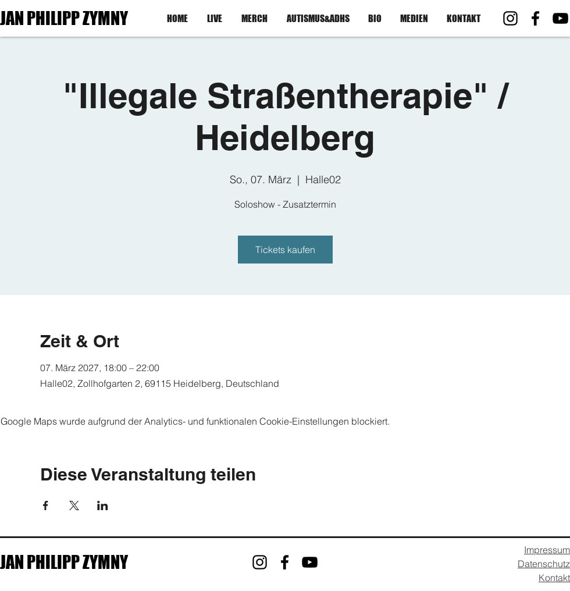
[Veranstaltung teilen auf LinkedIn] (102, 505)
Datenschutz (544, 563)
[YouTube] (560, 18)
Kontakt (554, 577)
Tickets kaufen (285, 249)
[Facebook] (535, 18)
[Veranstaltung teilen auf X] (74, 505)
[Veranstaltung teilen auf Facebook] (45, 505)
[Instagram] (510, 18)
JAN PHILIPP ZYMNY (64, 18)
